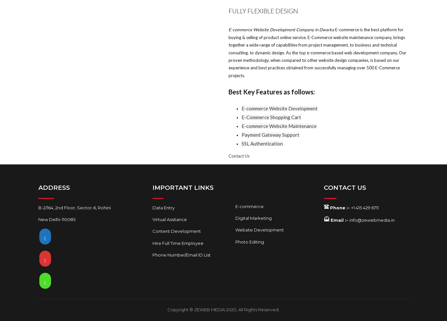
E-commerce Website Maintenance (279, 126)
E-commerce (249, 206)
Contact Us (239, 156)
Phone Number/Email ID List (181, 255)
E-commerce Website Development (280, 108)
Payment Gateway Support (270, 135)
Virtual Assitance (169, 219)
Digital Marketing (253, 218)
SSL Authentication (262, 144)
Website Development (259, 229)
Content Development (176, 231)
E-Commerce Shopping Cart (271, 117)
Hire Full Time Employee (178, 243)
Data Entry (163, 207)
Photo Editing (249, 241)
